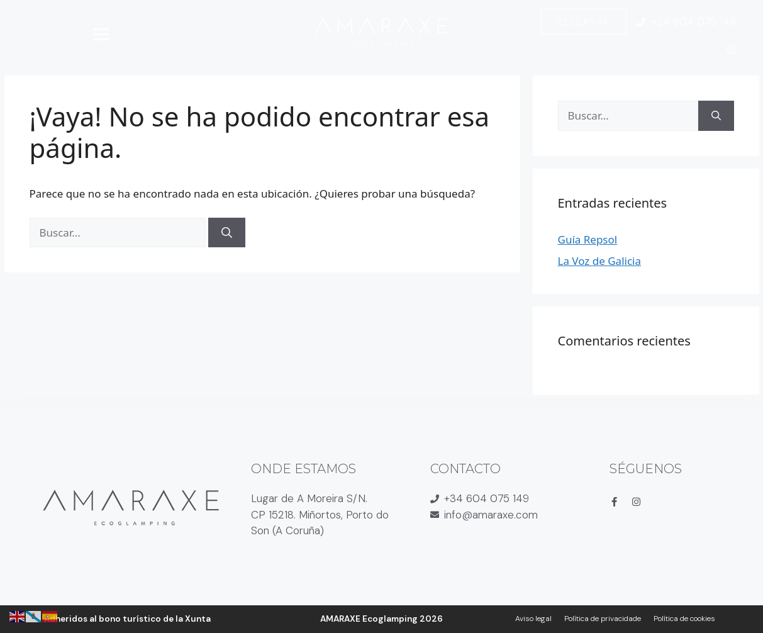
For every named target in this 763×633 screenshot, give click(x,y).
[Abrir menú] (101, 34)
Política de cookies (684, 618)
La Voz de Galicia (599, 261)
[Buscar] (226, 233)
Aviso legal (533, 618)
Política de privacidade (602, 618)
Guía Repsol (588, 239)
